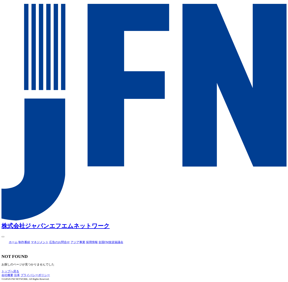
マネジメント (39, 242)
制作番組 (24, 242)
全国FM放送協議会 (110, 242)
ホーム (13, 242)
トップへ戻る (10, 271)
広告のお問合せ (59, 242)
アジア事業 (78, 242)
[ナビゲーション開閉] (2, 236)
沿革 (17, 275)
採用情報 (92, 242)
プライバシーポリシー (35, 275)
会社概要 (7, 275)
